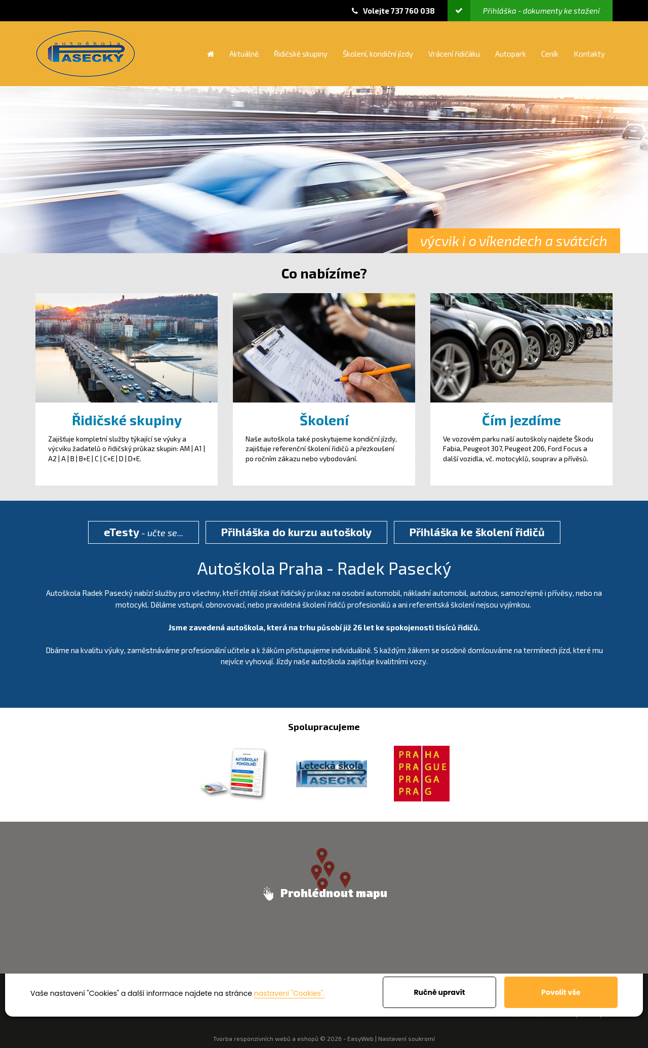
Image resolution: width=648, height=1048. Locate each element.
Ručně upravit (439, 992)
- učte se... (143, 531)
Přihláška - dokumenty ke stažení (524, 10)
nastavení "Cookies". (289, 993)
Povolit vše (560, 992)
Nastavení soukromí (406, 1038)
